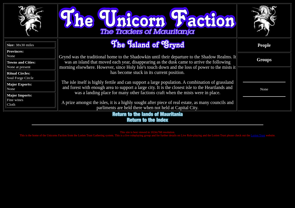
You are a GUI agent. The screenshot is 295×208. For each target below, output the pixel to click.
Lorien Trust (258, 135)
